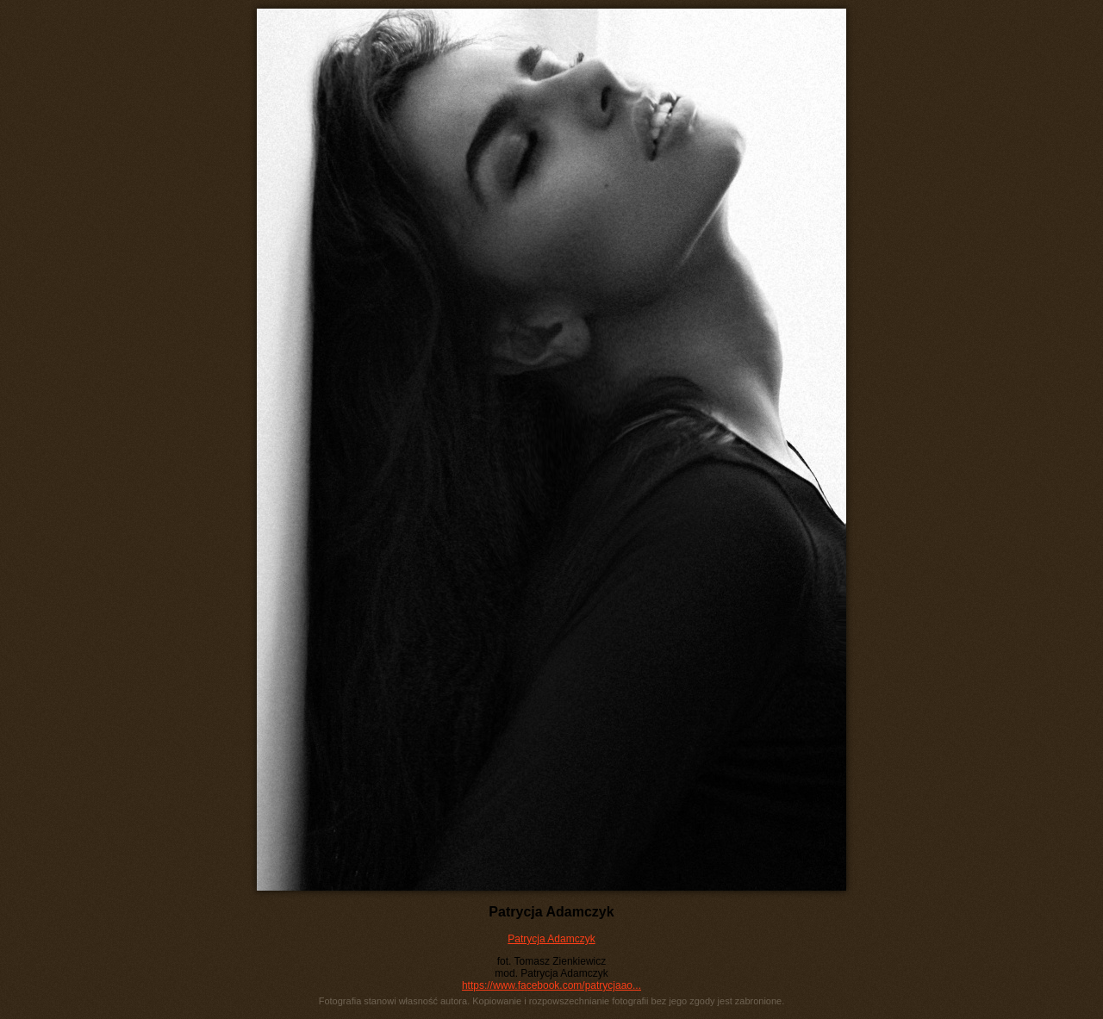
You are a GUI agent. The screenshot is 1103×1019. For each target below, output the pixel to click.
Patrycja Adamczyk (551, 939)
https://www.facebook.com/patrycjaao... (551, 985)
